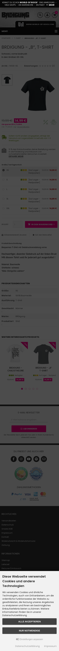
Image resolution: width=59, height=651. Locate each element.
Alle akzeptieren (29, 621)
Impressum (50, 646)
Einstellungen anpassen (29, 639)
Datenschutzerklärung (27, 646)
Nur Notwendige (29, 630)
